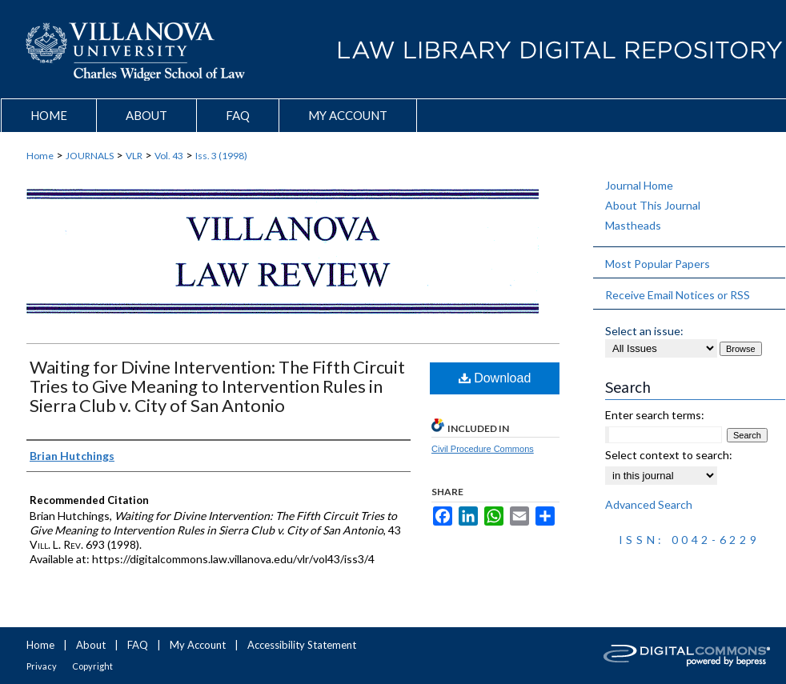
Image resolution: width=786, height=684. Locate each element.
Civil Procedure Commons (482, 449)
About (91, 644)
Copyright (92, 666)
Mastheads (633, 225)
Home (40, 156)
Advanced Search (648, 504)
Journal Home (639, 185)
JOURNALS (90, 156)
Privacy (41, 666)
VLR (134, 156)
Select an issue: (644, 331)
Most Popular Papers (657, 263)
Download (495, 378)
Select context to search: (668, 455)
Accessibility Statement (301, 644)
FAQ (137, 644)
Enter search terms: (654, 415)
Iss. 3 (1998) (221, 156)
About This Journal (652, 205)
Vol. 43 (168, 156)
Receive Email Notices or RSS (677, 295)
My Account (198, 644)
